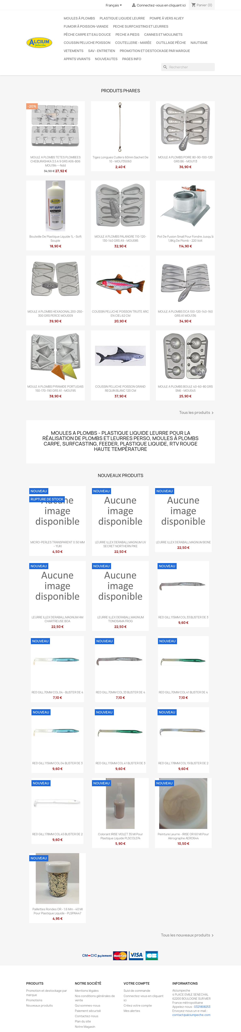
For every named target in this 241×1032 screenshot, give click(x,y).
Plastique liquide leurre (122, 18)
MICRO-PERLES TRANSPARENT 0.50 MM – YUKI (57, 544)
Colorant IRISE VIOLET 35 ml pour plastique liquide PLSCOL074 (120, 836)
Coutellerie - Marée (133, 42)
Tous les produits (197, 412)
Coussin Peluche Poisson (87, 42)
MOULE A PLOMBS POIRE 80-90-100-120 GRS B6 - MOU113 (185, 159)
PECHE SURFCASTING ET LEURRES (140, 26)
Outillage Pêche (171, 42)
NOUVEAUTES (106, 59)
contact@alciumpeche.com (191, 1015)
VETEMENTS (73, 51)
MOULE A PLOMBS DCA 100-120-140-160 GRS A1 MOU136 (185, 314)
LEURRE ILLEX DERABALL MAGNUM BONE (183, 542)
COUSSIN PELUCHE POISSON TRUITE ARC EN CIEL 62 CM (120, 314)
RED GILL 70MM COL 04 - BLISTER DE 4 (57, 692)
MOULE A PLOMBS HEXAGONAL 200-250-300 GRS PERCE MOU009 (55, 314)
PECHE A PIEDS (127, 34)
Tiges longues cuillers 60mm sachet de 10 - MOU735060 (120, 159)
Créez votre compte (138, 1005)
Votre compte (137, 983)
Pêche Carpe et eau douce (87, 34)
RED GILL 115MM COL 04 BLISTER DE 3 (57, 763)
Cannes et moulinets (163, 34)
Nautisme (199, 42)
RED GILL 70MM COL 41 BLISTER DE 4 (183, 692)
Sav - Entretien (101, 51)
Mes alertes (132, 1011)
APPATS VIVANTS (77, 59)
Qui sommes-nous (87, 1005)
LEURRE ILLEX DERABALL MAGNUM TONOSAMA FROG (120, 619)
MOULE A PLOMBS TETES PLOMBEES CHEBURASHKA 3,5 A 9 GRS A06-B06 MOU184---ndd (55, 161)
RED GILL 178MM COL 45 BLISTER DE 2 (57, 834)
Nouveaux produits (39, 1005)
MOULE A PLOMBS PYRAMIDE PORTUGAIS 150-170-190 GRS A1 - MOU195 (55, 389)
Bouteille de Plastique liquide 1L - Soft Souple (55, 239)
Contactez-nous (86, 1016)
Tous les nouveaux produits (188, 935)
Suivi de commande (137, 991)
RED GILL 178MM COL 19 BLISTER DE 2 (183, 763)
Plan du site (83, 1021)
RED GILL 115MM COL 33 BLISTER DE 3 (183, 617)
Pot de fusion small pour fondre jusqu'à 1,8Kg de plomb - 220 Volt (185, 239)
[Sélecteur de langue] (114, 5)
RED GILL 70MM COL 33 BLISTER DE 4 (120, 692)
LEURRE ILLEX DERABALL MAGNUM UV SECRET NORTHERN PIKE (120, 544)
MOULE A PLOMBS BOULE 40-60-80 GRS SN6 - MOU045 (185, 389)
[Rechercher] (188, 67)
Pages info (131, 59)
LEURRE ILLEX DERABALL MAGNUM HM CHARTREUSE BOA (57, 619)
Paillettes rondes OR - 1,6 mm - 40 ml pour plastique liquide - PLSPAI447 (57, 911)
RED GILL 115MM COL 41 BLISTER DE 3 (120, 763)
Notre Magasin (85, 1027)
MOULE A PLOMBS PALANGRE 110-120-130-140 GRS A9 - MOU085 (120, 239)
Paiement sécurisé (88, 1011)
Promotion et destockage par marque (155, 51)
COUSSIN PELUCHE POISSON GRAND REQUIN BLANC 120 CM (120, 389)
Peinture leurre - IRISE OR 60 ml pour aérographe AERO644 (183, 836)
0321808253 (202, 1007)
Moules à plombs (79, 18)
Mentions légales (87, 991)
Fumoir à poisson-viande (86, 26)
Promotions (34, 1000)
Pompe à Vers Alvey (167, 18)
